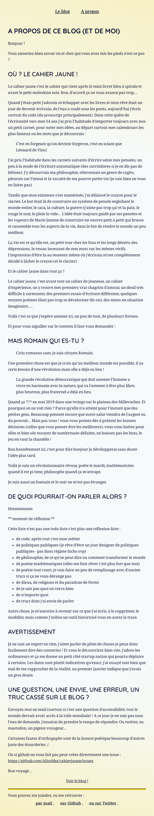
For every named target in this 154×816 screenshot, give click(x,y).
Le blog (62, 12)
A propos (90, 12)
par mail (44, 804)
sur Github (70, 804)
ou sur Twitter (103, 804)
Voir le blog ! (77, 782)
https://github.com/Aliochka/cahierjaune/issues (50, 762)
